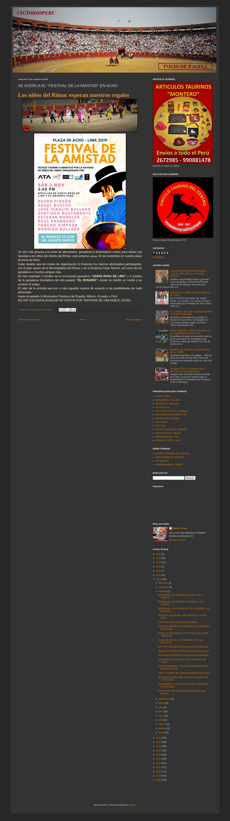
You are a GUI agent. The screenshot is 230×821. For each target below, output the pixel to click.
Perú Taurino (161, 422)
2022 (159, 566)
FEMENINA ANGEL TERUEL (169, 464)
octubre (162, 591)
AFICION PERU (163, 396)
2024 (159, 558)
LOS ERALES (162, 461)
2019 (159, 579)
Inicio (82, 319)
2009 (159, 776)
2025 (159, 554)
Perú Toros (160, 425)
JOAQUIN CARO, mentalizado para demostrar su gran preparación (187, 369)
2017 (159, 742)
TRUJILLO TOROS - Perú (167, 440)
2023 (159, 562)
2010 (159, 771)
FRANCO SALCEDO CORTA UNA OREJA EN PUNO (183, 651)
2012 (159, 763)
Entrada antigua (133, 319)
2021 (159, 571)
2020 (159, 575)
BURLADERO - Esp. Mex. (167, 400)
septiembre (164, 699)
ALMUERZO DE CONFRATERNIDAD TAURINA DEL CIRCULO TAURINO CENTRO (188, 274)
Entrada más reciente (29, 319)
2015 (159, 750)
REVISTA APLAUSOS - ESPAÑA (171, 429)
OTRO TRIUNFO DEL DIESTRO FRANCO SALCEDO (184, 673)
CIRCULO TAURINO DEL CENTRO (172, 453)
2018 (159, 738)
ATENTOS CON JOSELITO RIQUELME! (177, 622)
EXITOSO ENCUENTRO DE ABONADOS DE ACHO (183, 647)
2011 (159, 767)
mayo (162, 716)
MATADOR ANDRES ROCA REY (171, 414)
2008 (159, 780)
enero (162, 732)
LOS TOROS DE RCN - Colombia (171, 411)
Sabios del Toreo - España (168, 433)
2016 (159, 746)
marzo (162, 724)
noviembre (164, 587)
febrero (162, 728)
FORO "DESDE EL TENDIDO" (170, 457)
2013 (159, 759)
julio (161, 707)
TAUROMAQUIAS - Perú (167, 437)
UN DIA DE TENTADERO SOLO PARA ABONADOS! (183, 655)
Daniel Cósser (180, 528)
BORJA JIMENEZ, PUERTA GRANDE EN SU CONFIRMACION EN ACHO (190, 331)
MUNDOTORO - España (167, 418)
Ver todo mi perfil (177, 540)
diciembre (164, 583)
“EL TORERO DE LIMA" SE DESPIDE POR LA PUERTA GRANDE (191, 313)
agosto (162, 703)
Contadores (158, 257)
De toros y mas (162, 407)
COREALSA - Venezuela (167, 403)
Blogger (132, 805)
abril (161, 720)
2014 (159, 754)
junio (161, 711)
